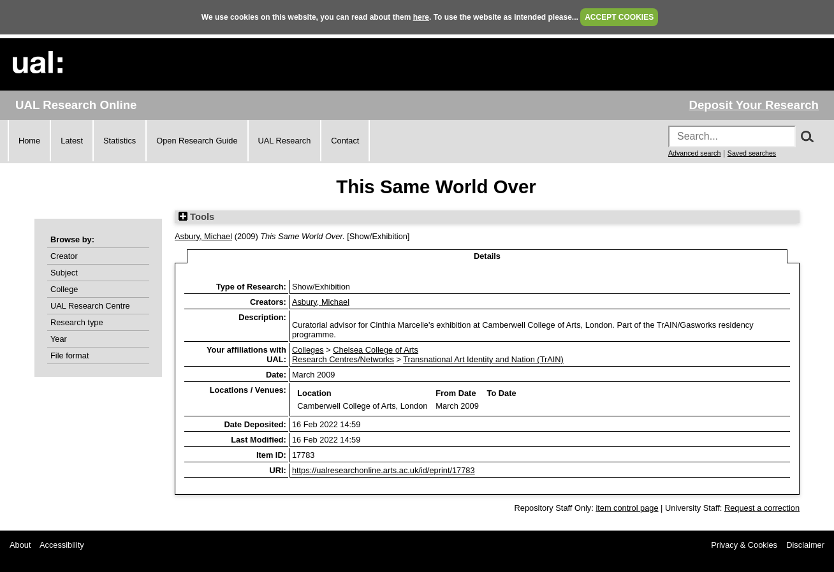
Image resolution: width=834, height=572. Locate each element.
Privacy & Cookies (744, 545)
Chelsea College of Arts (375, 350)
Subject (64, 272)
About (20, 545)
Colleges (308, 350)
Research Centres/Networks (343, 359)
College (64, 289)
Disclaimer (805, 545)
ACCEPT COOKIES (619, 17)
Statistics (119, 140)
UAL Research (284, 140)
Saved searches (752, 153)
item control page (627, 508)
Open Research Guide (196, 140)
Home (29, 140)
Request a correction (762, 508)
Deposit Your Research (754, 105)
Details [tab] (487, 256)
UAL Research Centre (90, 306)
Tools (196, 217)
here (421, 17)
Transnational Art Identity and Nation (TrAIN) (483, 359)
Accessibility (62, 545)
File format (69, 355)
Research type (76, 322)
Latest (72, 140)
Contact (345, 140)
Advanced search (694, 153)
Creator (64, 256)
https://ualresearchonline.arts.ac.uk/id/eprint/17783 (383, 470)
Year (58, 339)
